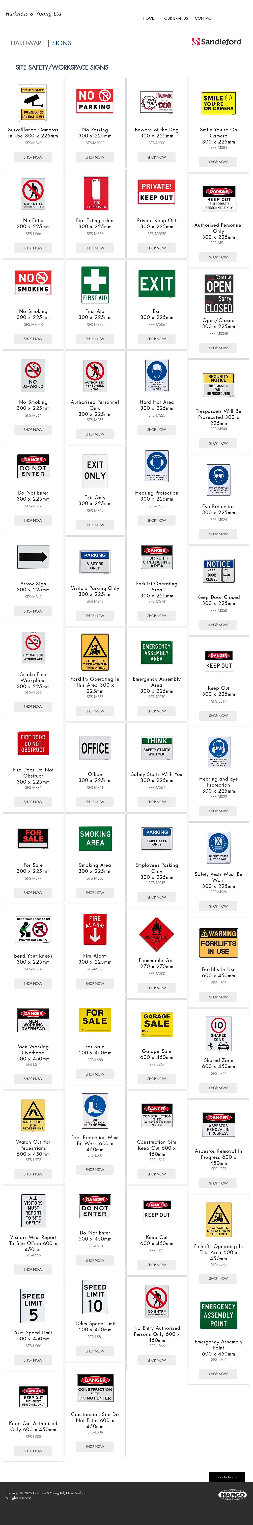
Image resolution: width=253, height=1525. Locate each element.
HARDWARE (28, 43)
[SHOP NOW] (33, 157)
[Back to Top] (227, 1477)
